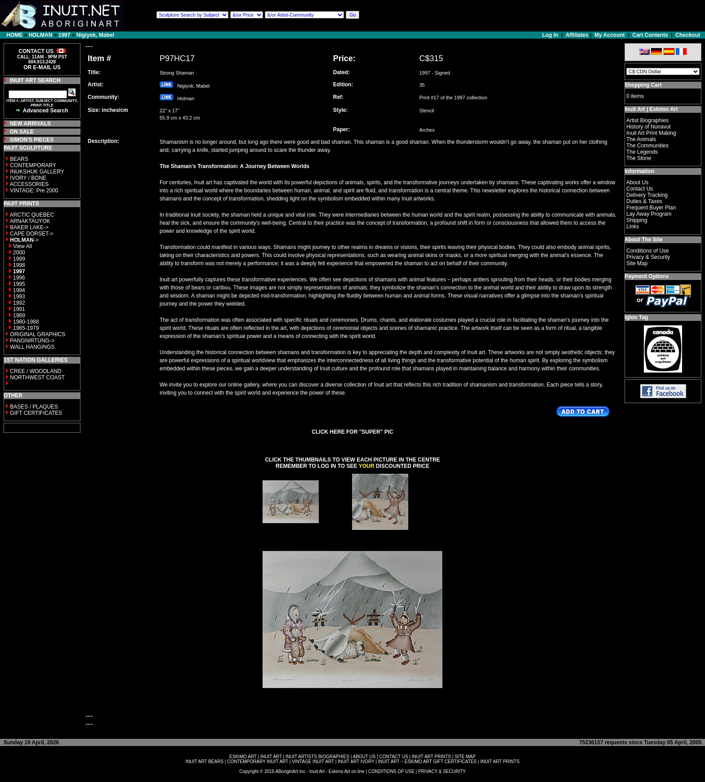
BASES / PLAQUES (34, 407)
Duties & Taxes (644, 201)
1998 (19, 265)
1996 (19, 278)
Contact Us (639, 189)
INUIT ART (271, 756)
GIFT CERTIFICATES (36, 413)
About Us (637, 182)
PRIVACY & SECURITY (442, 771)
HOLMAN (41, 35)
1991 (19, 309)
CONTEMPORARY (33, 165)
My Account (609, 35)
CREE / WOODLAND (35, 371)
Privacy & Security (648, 257)
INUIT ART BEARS (204, 761)
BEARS (19, 159)
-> (24, 240)
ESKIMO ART (243, 756)
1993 (19, 296)
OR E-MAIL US (41, 67)
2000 (19, 252)
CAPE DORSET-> (31, 234)
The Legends (642, 152)
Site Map (636, 263)
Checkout (687, 35)
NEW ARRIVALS (30, 123)
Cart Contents (650, 35)
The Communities (647, 145)
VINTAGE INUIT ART (313, 761)
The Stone (638, 158)
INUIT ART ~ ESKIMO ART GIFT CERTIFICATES (427, 761)
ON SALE (22, 132)
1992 (19, 303)
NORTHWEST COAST (37, 377)
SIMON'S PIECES (32, 140)
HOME (14, 35)
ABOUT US (363, 756)
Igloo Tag (636, 317)
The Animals (641, 139)
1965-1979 (26, 328)
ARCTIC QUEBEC (32, 215)
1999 (19, 259)
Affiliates (577, 35)
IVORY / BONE (28, 178)
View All (22, 246)
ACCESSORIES (29, 184)
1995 (19, 284)
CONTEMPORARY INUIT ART (257, 761)
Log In (551, 35)
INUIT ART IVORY (356, 761)
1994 (19, 290)
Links (632, 226)
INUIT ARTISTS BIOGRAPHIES (317, 756)
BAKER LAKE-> (29, 227)
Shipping (636, 220)
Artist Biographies (647, 120)
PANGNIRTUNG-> (32, 341)
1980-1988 (26, 322)
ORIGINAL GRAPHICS (37, 334)
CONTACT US (393, 756)
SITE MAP (465, 756)
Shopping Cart (643, 85)
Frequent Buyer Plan (651, 207)
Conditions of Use (647, 251)
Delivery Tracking (647, 195)
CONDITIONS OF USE (391, 771)
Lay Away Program (649, 214)
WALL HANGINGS (32, 347)
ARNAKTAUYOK (30, 221)
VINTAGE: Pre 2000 (34, 190)
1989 (19, 315)
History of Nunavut (648, 127)
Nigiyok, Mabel (95, 35)
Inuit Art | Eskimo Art (651, 109)
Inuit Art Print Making (651, 133)
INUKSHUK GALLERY (37, 172)
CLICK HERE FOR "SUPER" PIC (352, 432)
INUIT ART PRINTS (431, 756)
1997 (64, 35)
